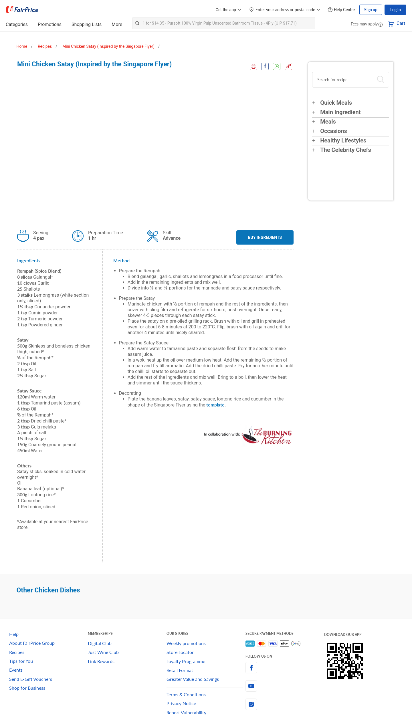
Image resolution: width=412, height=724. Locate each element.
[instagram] (284, 704)
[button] (380, 24)
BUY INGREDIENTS (265, 237)
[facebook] (284, 667)
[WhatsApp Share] (276, 66)
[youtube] (284, 686)
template (215, 404)
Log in (395, 9)
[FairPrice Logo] (22, 9)
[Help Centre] (341, 10)
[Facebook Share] (265, 66)
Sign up (370, 9)
